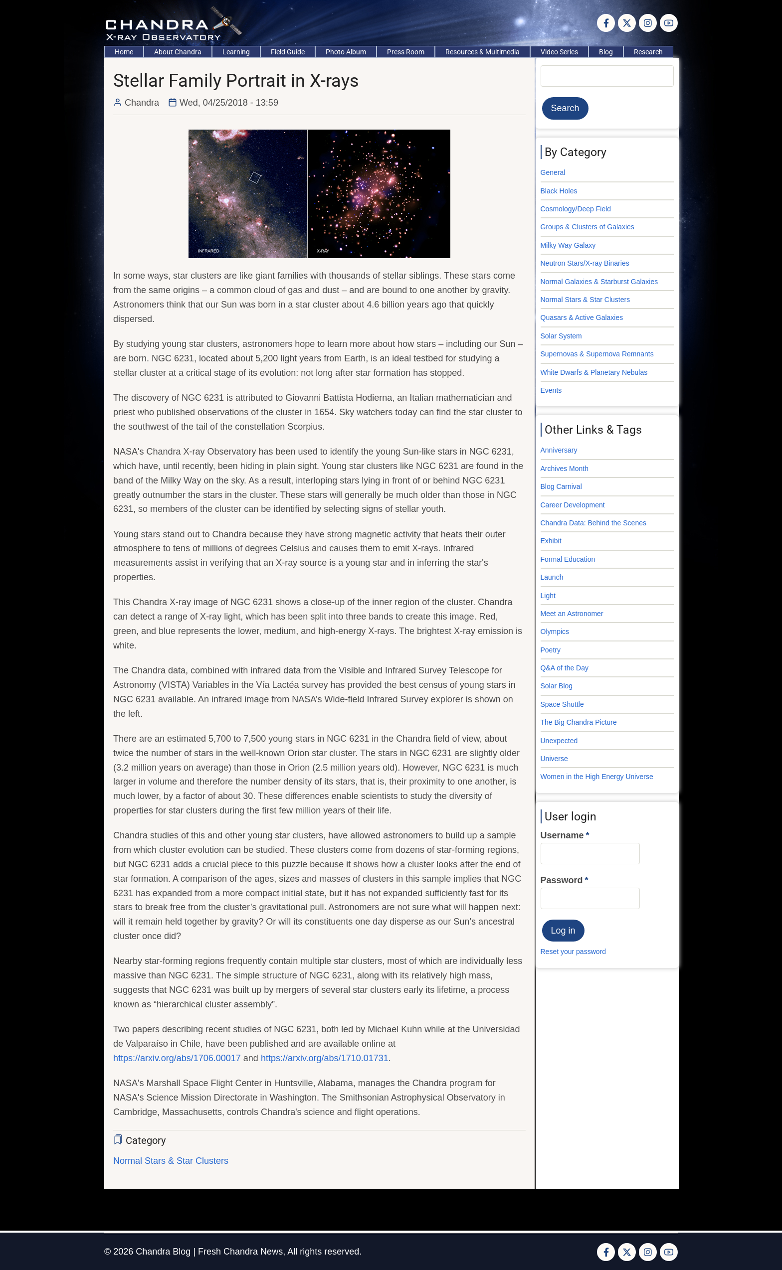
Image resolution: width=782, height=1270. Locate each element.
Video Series (559, 52)
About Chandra (177, 52)
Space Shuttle (562, 704)
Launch (552, 577)
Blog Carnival (561, 486)
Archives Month (564, 469)
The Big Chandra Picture (579, 722)
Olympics (555, 631)
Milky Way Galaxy (568, 245)
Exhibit (551, 541)
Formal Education (568, 559)
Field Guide (288, 52)
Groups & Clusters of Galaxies (587, 227)
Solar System (561, 336)
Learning (236, 52)
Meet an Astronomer (572, 614)
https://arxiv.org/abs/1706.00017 (177, 1058)
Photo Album (346, 52)
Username (562, 835)
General (553, 172)
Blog (606, 52)
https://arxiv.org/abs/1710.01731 (325, 1058)
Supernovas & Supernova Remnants (597, 354)
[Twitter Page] (627, 23)
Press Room (405, 52)
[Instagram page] (648, 23)
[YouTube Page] (669, 23)
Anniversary (559, 450)
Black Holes (559, 191)
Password (562, 880)
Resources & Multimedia (482, 52)
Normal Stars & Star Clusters (170, 1161)
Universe (554, 759)
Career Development (573, 505)
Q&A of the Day (565, 668)
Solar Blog (557, 686)
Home (124, 52)
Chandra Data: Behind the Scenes (593, 523)
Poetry (551, 650)
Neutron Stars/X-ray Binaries (585, 263)
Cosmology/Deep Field (576, 209)
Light (548, 596)
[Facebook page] (606, 23)
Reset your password (573, 951)
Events (551, 390)
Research (648, 52)
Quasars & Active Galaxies (582, 317)
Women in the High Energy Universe (597, 777)
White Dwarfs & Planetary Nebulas (594, 372)
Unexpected (559, 741)
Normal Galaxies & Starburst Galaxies (599, 282)
